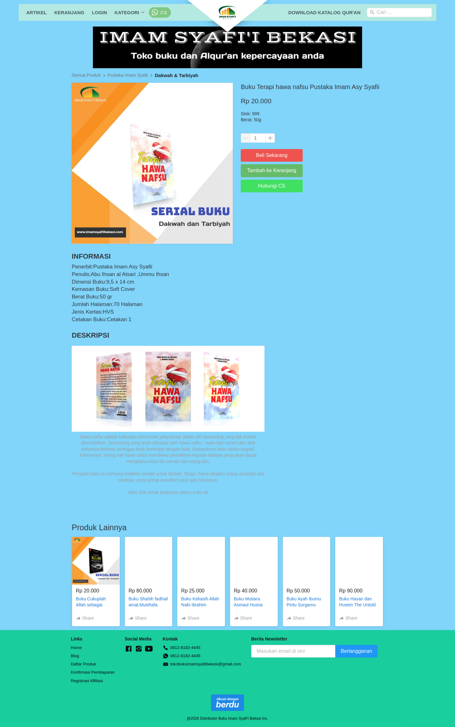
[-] (128, 649)
